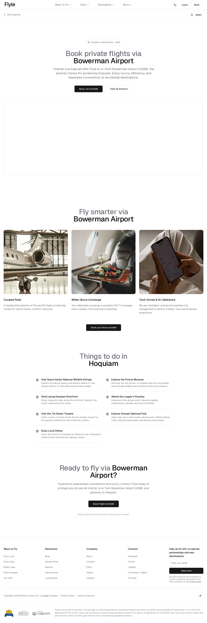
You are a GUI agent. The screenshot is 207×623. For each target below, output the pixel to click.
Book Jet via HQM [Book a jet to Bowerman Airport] (88, 89)
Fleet (84, 4)
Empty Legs (9, 567)
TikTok (131, 562)
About (89, 556)
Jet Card (8, 578)
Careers (90, 578)
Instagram (133, 556)
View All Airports (119, 89)
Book (197, 5)
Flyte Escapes (11, 572)
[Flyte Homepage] (10, 4)
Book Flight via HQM (103, 504)
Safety (89, 572)
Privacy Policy (195, 582)
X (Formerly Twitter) (137, 572)
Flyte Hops (9, 562)
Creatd (45, 595)
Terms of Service (85, 595)
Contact (90, 562)
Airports (49, 567)
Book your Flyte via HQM (103, 327)
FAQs (89, 567)
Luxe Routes (51, 578)
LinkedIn (132, 567)
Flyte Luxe (9, 556)
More (127, 4)
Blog (47, 556)
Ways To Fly (63, 4)
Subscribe (186, 571)
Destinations (106, 4)
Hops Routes (51, 572)
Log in (185, 5)
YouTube (132, 578)
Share (196, 15)
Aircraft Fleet (51, 562)
